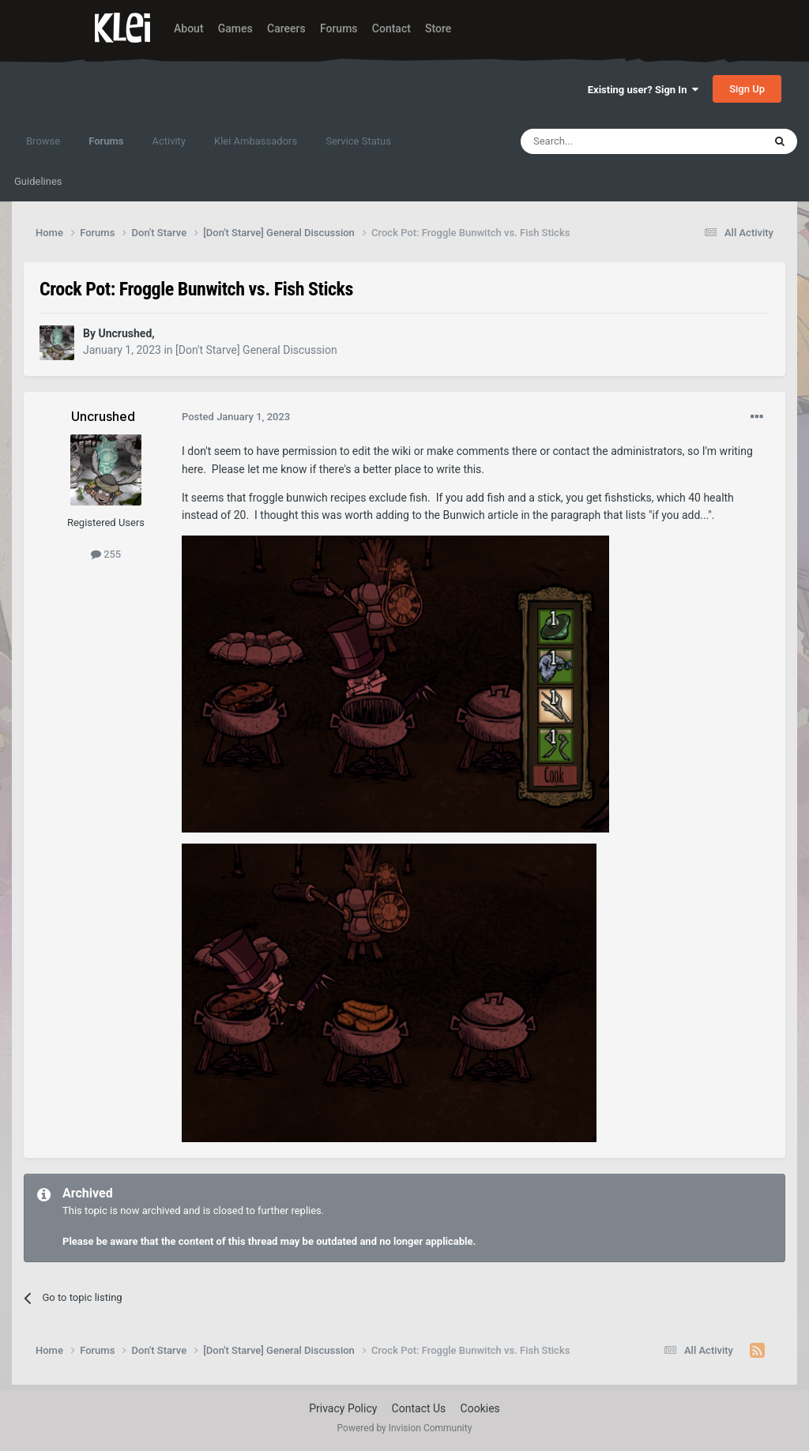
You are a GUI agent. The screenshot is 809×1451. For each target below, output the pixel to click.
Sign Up (747, 89)
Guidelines (38, 181)
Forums (339, 28)
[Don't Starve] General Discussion (256, 350)
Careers (286, 28)
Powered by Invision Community (404, 1428)
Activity (169, 141)
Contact (391, 28)
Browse (43, 141)
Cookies (480, 1408)
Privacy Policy (343, 1408)
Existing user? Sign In (643, 90)
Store (438, 28)
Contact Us (419, 1408)
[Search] (604, 141)
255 (106, 554)
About (189, 28)
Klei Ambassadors (255, 141)
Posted (236, 417)
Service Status (358, 141)
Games (235, 28)
